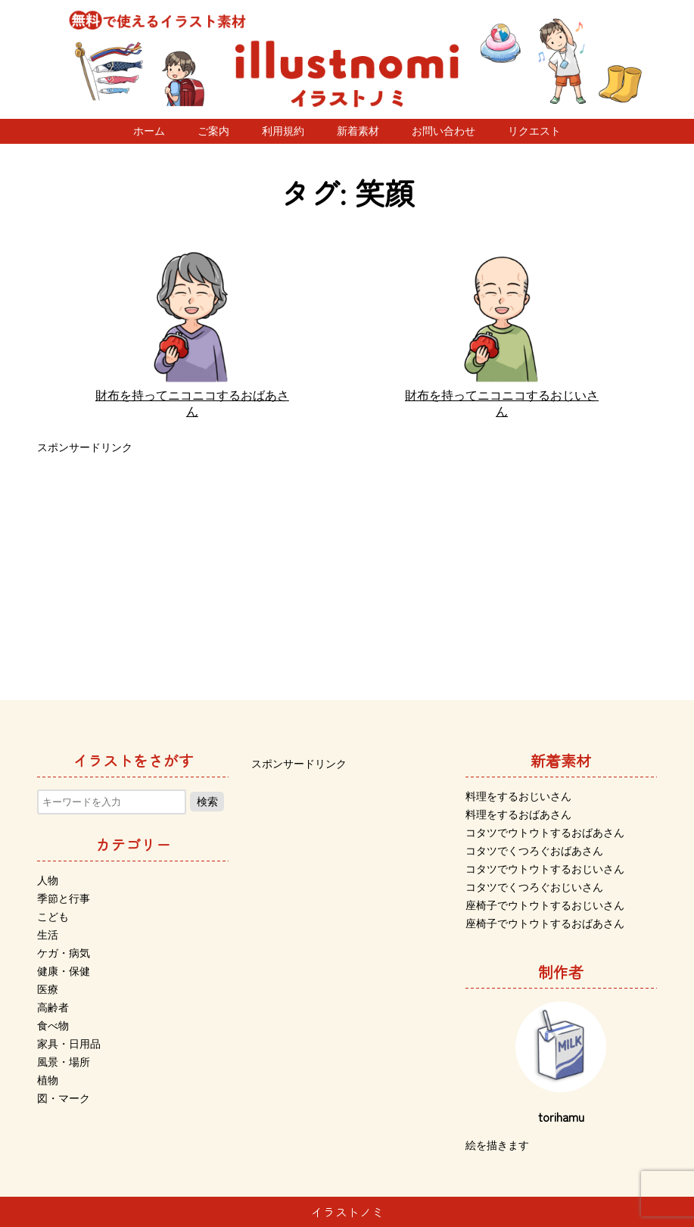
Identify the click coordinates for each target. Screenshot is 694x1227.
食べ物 (53, 1026)
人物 (47, 880)
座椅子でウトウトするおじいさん (544, 905)
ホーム (149, 131)
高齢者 (53, 1007)
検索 (207, 802)
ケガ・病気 (63, 953)
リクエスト (534, 131)
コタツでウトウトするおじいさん (544, 869)
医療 (47, 989)
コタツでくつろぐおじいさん (534, 887)
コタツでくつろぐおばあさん (534, 851)
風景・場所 (63, 1062)
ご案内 (213, 131)
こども (53, 917)
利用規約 (283, 131)
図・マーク (63, 1098)
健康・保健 (63, 971)
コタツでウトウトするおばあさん (544, 833)
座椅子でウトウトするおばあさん (544, 923)
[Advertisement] (347, 564)
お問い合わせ (443, 131)
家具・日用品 (69, 1044)
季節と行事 (63, 898)
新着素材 (358, 131)
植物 (47, 1080)
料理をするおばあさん (518, 814)
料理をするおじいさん (518, 796)
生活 (47, 935)
